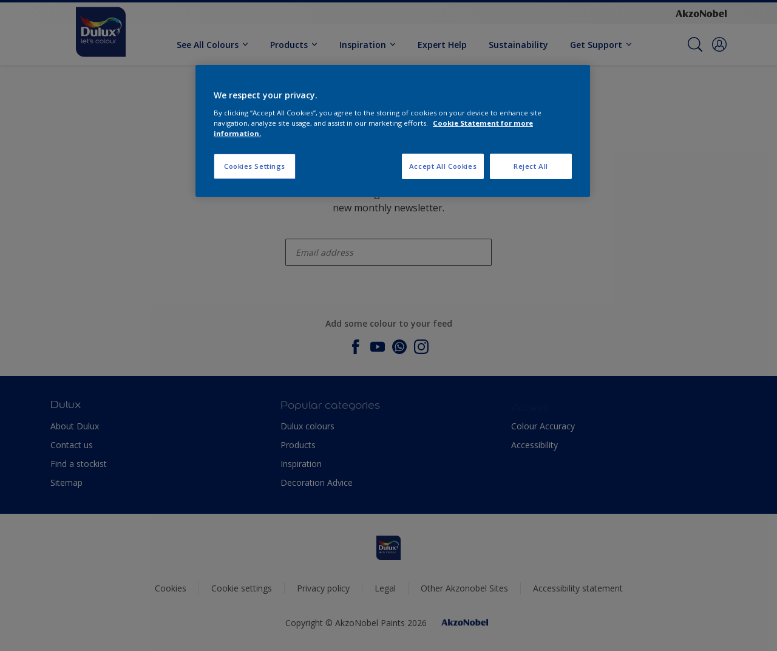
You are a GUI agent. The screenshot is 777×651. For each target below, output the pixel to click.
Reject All (531, 166)
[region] (392, 131)
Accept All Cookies (443, 166)
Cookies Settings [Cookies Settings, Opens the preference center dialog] (254, 166)
